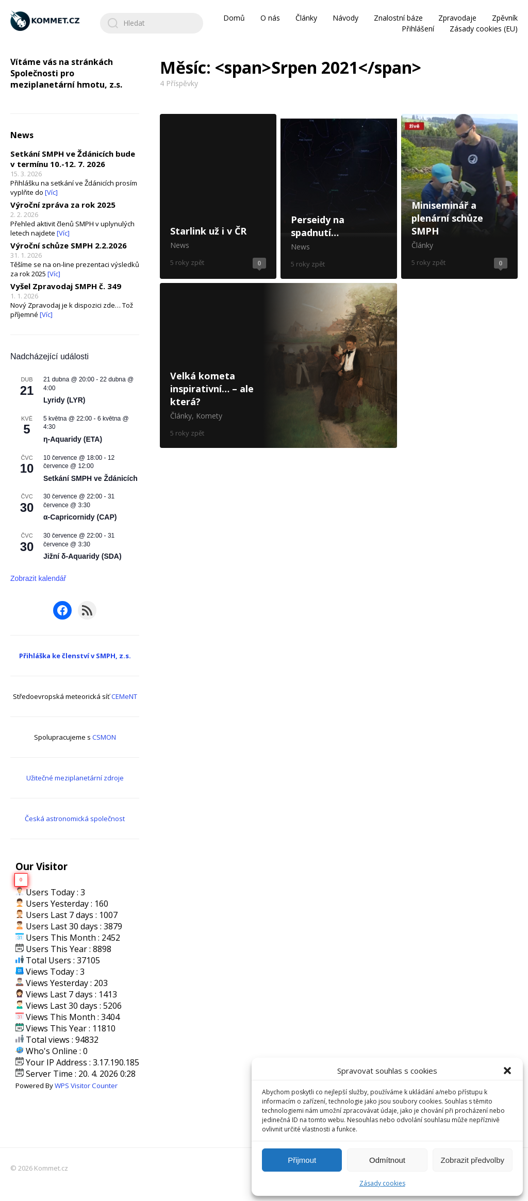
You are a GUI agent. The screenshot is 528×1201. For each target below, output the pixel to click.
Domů (234, 18)
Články (306, 18)
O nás (270, 18)
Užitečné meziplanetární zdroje (75, 777)
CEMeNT (124, 696)
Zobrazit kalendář (38, 578)
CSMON (104, 737)
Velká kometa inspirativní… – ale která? (278, 365)
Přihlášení (418, 29)
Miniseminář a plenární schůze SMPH (459, 196)
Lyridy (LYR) (64, 400)
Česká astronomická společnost (75, 818)
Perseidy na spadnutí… (338, 196)
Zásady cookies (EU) (484, 29)
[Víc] (51, 192)
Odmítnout (387, 1160)
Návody (345, 18)
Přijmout (302, 1160)
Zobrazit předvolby (472, 1160)
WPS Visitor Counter (86, 1085)
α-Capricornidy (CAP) (80, 517)
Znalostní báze (398, 18)
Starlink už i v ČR (218, 196)
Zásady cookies (382, 1183)
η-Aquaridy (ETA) (72, 439)
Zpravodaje (457, 18)
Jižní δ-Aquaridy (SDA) (82, 556)
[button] (507, 1070)
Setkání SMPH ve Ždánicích (90, 478)
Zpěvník (505, 18)
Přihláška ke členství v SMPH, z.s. (75, 655)
